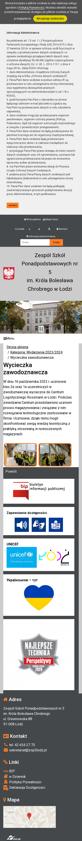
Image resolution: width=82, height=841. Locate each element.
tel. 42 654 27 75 (19, 745)
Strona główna (32, 219)
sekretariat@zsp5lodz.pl (25, 750)
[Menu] (41, 338)
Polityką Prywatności (31, 7)
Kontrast (61, 229)
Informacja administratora (41, 236)
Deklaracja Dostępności (24, 787)
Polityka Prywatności (22, 782)
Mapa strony (50, 219)
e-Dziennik (14, 776)
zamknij (13, 205)
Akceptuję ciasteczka (50, 18)
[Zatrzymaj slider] (41, 329)
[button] (5, 317)
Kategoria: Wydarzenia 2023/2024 (36, 352)
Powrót (11, 471)
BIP (9, 771)
